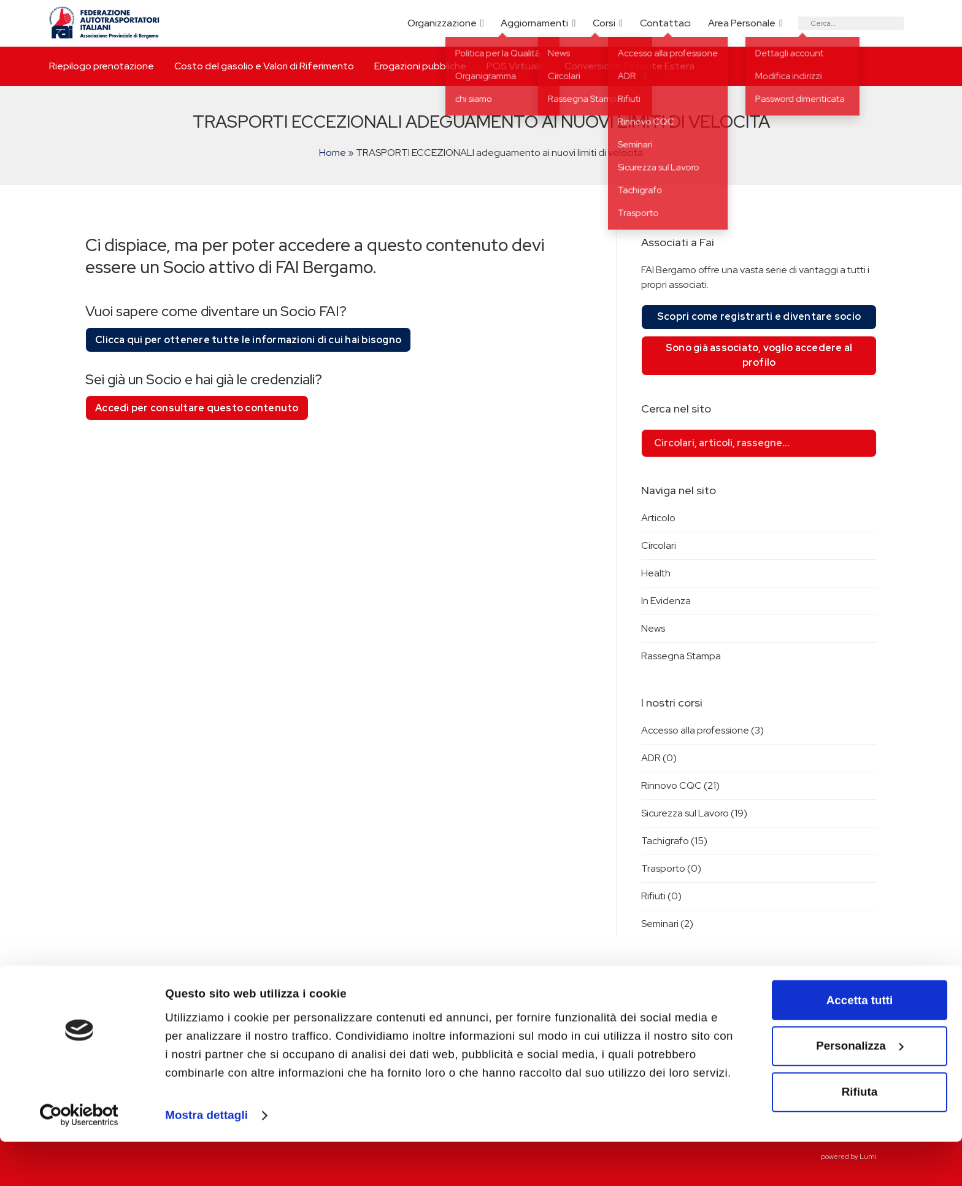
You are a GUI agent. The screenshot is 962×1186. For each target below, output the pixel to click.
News (653, 628)
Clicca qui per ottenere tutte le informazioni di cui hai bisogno (248, 339)
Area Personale (741, 23)
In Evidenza (666, 600)
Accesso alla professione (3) (702, 730)
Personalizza (860, 1090)
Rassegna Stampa (681, 655)
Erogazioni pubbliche (420, 66)
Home (332, 152)
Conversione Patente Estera (629, 66)
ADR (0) (659, 757)
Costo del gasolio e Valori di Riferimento (264, 66)
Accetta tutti (859, 1044)
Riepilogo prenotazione (101, 66)
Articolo (658, 517)
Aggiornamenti (534, 23)
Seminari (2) (667, 923)
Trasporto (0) (671, 868)
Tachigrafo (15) (674, 840)
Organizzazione (442, 23)
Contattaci (665, 23)
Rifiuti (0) (661, 896)
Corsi (604, 23)
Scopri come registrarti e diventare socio (759, 316)
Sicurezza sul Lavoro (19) (694, 813)
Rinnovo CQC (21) (680, 785)
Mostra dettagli (206, 1159)
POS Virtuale (515, 66)
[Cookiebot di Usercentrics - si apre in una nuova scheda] (79, 1160)
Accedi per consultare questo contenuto (197, 407)
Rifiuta (859, 1136)
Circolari (658, 545)
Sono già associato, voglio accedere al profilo (759, 355)
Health (656, 573)
